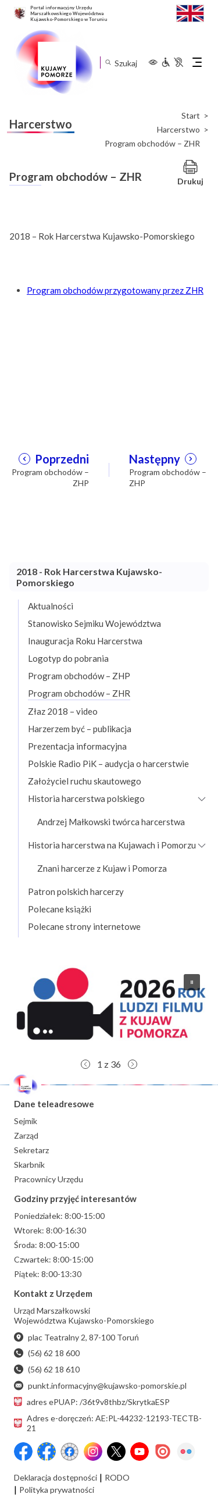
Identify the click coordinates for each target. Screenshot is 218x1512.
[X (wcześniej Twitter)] (116, 1451)
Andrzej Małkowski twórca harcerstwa (111, 821)
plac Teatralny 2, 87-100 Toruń (76, 1337)
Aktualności (50, 606)
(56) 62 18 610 (47, 1369)
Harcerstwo (178, 130)
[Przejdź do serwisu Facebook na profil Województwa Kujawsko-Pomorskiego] (23, 1451)
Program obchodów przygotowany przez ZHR (115, 290)
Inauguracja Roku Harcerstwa (85, 641)
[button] (109, 1009)
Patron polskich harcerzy (76, 891)
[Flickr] (186, 1451)
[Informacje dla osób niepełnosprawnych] (172, 62)
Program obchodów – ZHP (79, 676)
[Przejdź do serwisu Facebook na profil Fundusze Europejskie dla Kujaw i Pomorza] (46, 1451)
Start (190, 116)
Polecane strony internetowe (84, 926)
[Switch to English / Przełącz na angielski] (190, 11)
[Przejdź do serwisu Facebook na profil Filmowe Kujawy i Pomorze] (69, 1451)
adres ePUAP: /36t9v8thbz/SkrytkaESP (92, 1402)
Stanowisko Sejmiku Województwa (94, 623)
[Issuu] (162, 1451)
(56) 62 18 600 (47, 1353)
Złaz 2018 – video (63, 711)
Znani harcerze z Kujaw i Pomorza (102, 868)
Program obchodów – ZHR (79, 693)
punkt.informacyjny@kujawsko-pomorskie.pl (100, 1385)
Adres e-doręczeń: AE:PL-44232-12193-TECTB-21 (108, 1423)
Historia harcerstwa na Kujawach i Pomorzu (112, 845)
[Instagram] (93, 1451)
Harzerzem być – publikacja (79, 728)
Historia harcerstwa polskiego (86, 798)
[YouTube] (139, 1451)
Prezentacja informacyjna (77, 746)
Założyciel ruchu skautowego (84, 781)
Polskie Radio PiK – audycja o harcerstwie (108, 763)
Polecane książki (59, 909)
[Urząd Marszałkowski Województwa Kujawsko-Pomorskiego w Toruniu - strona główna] (53, 62)
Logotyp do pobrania (68, 658)
